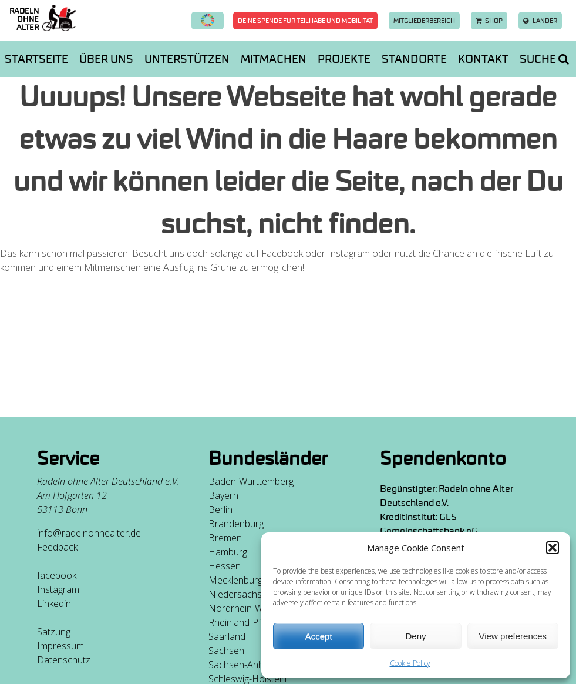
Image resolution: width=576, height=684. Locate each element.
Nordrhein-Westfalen (252, 608)
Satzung (53, 631)
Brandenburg (236, 523)
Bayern (223, 495)
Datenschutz (63, 659)
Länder (540, 20)
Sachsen (226, 650)
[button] (552, 548)
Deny (415, 636)
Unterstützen (187, 59)
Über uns (106, 59)
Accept (318, 636)
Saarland (226, 636)
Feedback (57, 547)
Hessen (224, 565)
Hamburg (227, 551)
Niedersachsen (240, 594)
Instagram (58, 589)
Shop (489, 20)
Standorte (414, 59)
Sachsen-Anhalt (241, 664)
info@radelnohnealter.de (89, 533)
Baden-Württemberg (251, 481)
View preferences (513, 636)
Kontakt (483, 59)
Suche (544, 59)
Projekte (344, 59)
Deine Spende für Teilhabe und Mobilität (305, 20)
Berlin (220, 509)
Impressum (60, 645)
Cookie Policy (410, 663)
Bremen (225, 537)
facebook (56, 575)
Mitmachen (273, 59)
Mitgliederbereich (424, 20)
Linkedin (54, 603)
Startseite (36, 59)
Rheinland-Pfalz (240, 622)
